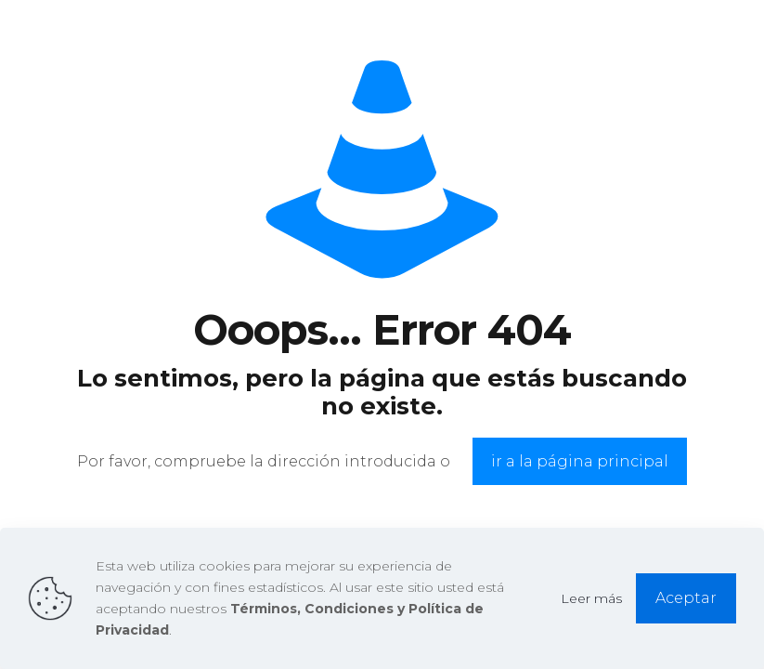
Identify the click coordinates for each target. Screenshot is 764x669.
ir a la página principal (579, 461)
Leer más (591, 598)
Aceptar (686, 598)
